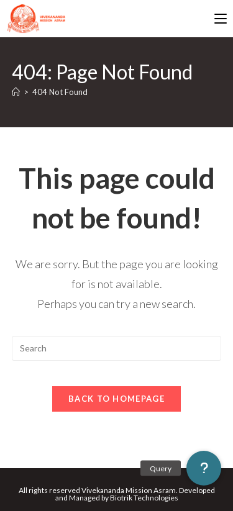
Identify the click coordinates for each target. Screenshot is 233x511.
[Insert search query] (117, 348)
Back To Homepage (116, 399)
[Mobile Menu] (220, 19)
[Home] (16, 92)
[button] (203, 468)
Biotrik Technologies (144, 497)
